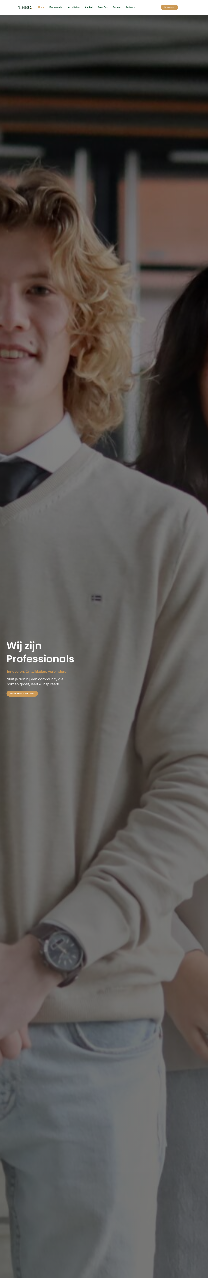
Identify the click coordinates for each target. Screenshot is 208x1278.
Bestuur (117, 7)
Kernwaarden (56, 7)
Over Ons (103, 7)
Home (41, 7)
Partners (130, 7)
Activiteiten (74, 7)
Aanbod (89, 7)
